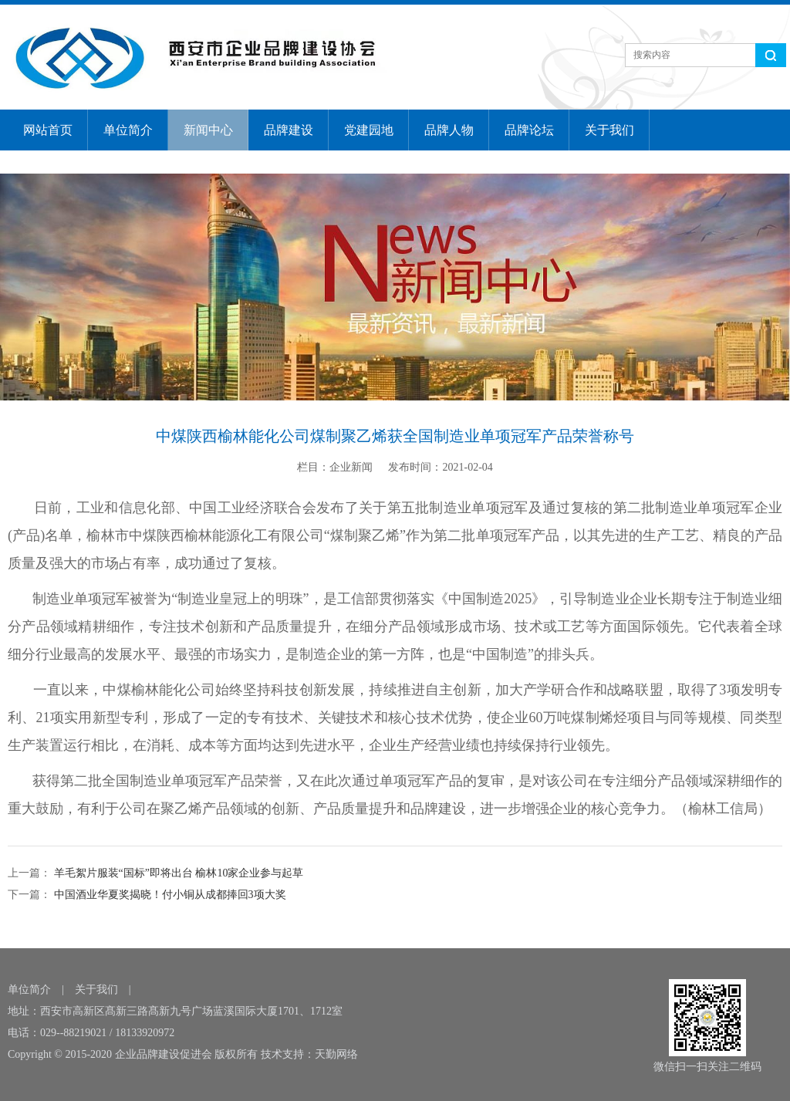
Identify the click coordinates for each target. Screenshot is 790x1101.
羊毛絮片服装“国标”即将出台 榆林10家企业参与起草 (177, 873)
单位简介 (128, 130)
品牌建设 (288, 130)
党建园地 (368, 130)
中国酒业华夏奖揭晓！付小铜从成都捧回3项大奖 (168, 894)
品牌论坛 (529, 130)
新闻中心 (208, 130)
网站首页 (48, 130)
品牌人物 (449, 130)
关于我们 (609, 130)
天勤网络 (336, 1054)
